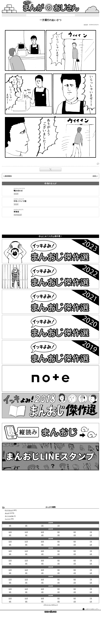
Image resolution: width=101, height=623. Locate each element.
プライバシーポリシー (51, 605)
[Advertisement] (50, 225)
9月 (58, 532)
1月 (58, 525)
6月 (10, 535)
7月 (91, 532)
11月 (26, 532)
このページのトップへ (92, 609)
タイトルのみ (9, 516)
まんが (7, 513)
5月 (26, 535)
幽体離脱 (8, 176)
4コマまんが (9, 510)
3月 (26, 525)
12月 (10, 532)
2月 (42, 525)
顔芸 (94, 176)
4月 (10, 525)
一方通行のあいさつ (50, 20)
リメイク (8, 519)
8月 (75, 532)
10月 (42, 532)
